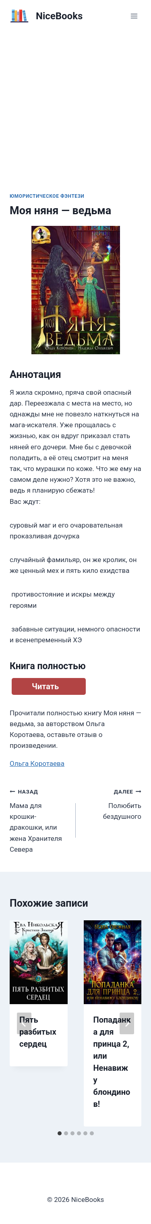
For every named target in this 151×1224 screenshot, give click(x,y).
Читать (45, 686)
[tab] (60, 1133)
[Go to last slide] (24, 1023)
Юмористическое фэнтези (47, 196)
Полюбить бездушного (112, 803)
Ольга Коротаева (37, 763)
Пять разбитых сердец (37, 1032)
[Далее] (127, 1023)
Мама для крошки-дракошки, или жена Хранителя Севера (39, 819)
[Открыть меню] (133, 16)
